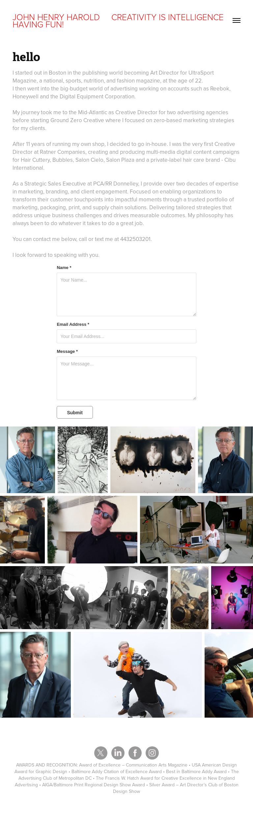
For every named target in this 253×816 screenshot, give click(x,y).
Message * (67, 351)
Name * (64, 267)
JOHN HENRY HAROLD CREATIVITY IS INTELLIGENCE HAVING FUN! (119, 20)
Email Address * (73, 324)
